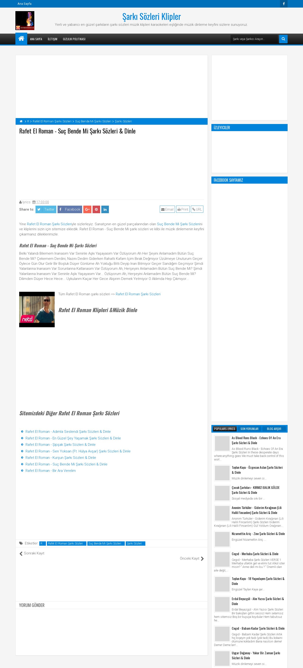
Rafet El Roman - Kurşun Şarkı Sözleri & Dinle (61, 458)
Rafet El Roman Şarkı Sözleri (49, 224)
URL (198, 209)
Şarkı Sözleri (134, 543)
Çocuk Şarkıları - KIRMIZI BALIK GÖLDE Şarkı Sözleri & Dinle (256, 299)
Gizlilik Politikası (74, 39)
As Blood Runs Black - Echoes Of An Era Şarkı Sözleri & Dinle (256, 250)
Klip (218, 580)
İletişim (52, 39)
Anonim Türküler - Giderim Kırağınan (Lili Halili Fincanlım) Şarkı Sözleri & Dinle (256, 319)
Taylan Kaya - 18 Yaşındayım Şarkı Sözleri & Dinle (258, 390)
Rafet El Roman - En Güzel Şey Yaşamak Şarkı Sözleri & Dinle (73, 438)
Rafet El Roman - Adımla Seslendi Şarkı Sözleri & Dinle (68, 431)
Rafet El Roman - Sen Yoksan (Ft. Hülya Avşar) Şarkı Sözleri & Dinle (78, 451)
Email (168, 209)
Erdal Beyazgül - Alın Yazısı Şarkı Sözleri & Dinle (258, 411)
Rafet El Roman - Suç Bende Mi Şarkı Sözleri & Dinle (66, 464)
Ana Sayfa (24, 3)
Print (183, 209)
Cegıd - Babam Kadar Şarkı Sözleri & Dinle (258, 437)
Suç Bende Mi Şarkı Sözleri (178, 224)
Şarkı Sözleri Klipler (151, 16)
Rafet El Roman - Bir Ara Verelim (51, 471)
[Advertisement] (111, 165)
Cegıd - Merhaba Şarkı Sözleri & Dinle (255, 363)
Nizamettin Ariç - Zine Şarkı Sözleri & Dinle (258, 343)
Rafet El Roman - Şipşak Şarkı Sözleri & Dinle (61, 444)
